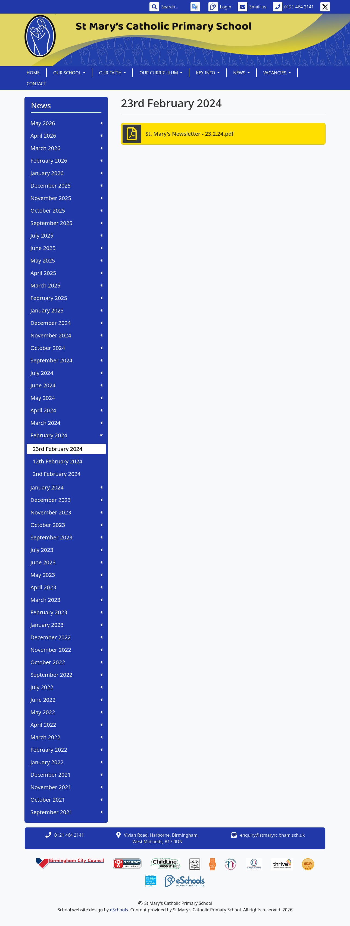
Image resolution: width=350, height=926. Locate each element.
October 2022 (66, 662)
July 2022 (66, 687)
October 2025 (66, 210)
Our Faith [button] (111, 73)
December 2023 (66, 500)
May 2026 (66, 123)
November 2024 (66, 335)
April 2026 (66, 135)
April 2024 (66, 410)
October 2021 (66, 799)
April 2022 (66, 724)
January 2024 (66, 487)
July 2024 (66, 373)
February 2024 (67, 435)
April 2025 (66, 273)
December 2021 (66, 774)
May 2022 (66, 712)
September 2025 (66, 223)
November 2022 (66, 649)
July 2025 (66, 235)
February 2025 (66, 298)
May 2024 (66, 398)
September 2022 (66, 674)
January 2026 (66, 173)
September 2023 (66, 537)
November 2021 (66, 787)
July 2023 (66, 550)
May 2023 (66, 575)
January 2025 (66, 310)
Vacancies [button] (275, 73)
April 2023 (66, 587)
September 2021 (66, 812)
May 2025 (66, 260)
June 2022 (66, 699)
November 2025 (66, 198)
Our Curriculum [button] (159, 73)
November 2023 (66, 512)
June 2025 (66, 248)
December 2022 (66, 637)
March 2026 (66, 148)
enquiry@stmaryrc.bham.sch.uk (272, 835)
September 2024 (66, 360)
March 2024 (66, 422)
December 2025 (66, 185)
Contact (36, 84)
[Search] (172, 6)
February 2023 (66, 612)
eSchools (119, 910)
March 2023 (66, 599)
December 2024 (66, 323)
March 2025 (66, 285)
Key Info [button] (206, 73)
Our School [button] (67, 73)
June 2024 (66, 385)
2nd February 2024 (57, 474)
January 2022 (66, 762)
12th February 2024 (57, 461)
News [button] (239, 73)
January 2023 (66, 624)
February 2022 (66, 749)
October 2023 (66, 525)
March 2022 (66, 737)
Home (33, 73)
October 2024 (66, 348)
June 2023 (66, 562)
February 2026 (66, 160)
